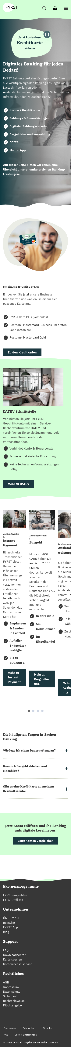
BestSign (9, 923)
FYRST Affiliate (13, 900)
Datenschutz (11, 991)
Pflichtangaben (13, 1005)
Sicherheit (10, 996)
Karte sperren (12, 959)
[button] (65, 8)
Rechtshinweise (14, 1001)
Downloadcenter (14, 955)
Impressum (11, 987)
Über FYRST (11, 918)
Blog (6, 932)
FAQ (6, 950)
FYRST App (10, 927)
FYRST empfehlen (15, 895)
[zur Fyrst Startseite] (11, 7)
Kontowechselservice (17, 964)
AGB (6, 982)
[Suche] (44, 8)
